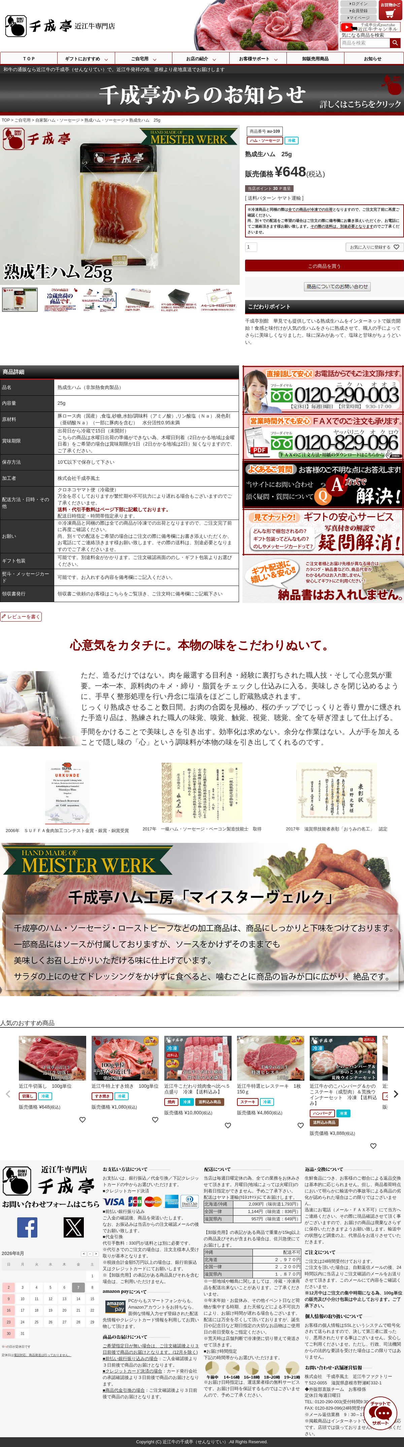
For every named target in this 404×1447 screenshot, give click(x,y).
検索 (395, 43)
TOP (6, 120)
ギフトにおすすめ (82, 58)
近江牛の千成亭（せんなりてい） (195, 1442)
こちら (116, 593)
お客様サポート (254, 58)
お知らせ (372, 58)
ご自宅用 (139, 58)
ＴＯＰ (28, 58)
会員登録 (359, 10)
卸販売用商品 (315, 58)
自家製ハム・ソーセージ (57, 120)
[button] (8, 1094)
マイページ (359, 17)
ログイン (359, 3)
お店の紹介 (197, 58)
